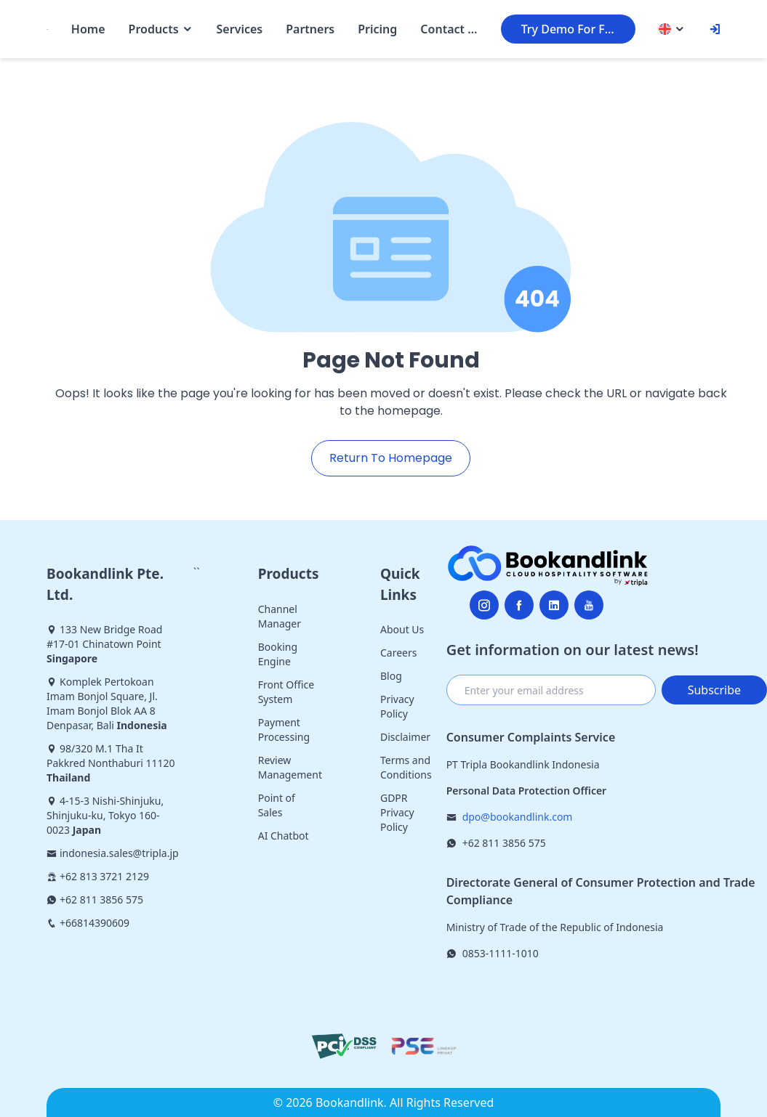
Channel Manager (279, 616)
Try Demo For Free (572, 29)
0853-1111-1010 (500, 953)
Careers (398, 652)
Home (88, 29)
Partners (310, 29)
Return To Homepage (390, 458)
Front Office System (286, 692)
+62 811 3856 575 (504, 843)
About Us (402, 629)
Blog (391, 676)
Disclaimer (405, 737)
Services (240, 29)
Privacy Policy (397, 706)
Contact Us (448, 29)
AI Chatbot (283, 835)
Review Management (290, 767)
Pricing (377, 29)
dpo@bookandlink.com (517, 817)
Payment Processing (284, 729)
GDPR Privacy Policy (397, 812)
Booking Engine (277, 654)
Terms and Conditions (406, 767)
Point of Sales (276, 805)
